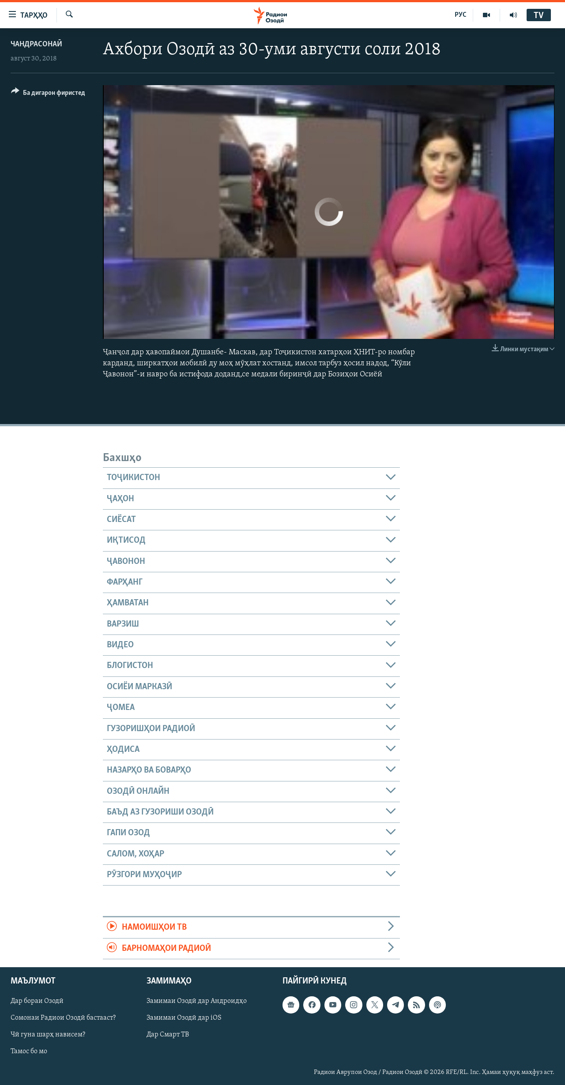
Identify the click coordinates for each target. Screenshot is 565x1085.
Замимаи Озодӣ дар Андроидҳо (197, 1001)
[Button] (48, 94)
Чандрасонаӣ (36, 44)
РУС (461, 15)
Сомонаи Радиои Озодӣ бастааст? (63, 1017)
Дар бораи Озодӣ (37, 1001)
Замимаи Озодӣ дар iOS (184, 1017)
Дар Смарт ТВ (168, 1034)
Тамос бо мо (29, 1051)
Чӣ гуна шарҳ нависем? (48, 1034)
